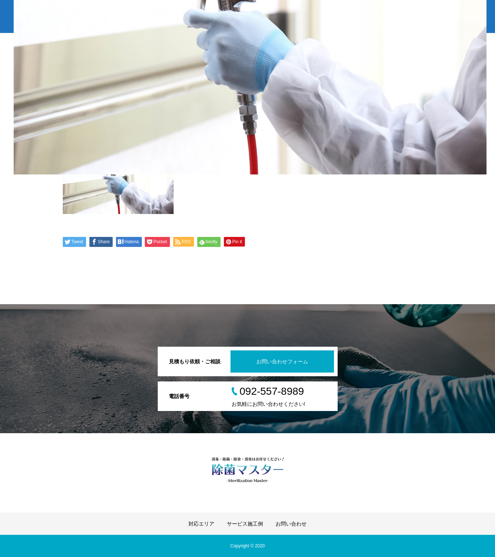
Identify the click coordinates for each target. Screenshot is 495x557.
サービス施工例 (418, 17)
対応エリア (374, 17)
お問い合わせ (465, 17)
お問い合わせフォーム (282, 361)
